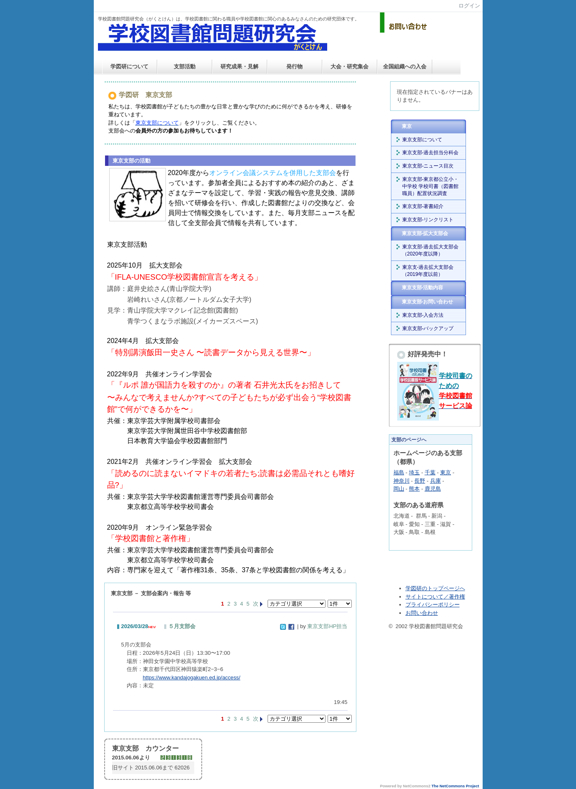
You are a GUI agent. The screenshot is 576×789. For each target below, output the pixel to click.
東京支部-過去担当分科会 (430, 152)
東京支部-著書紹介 (423, 206)
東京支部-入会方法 (423, 315)
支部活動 (184, 66)
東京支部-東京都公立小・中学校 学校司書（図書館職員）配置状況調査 (430, 186)
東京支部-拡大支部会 (425, 233)
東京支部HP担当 (327, 626)
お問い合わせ (422, 613)
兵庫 (435, 481)
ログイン (469, 6)
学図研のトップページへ (435, 588)
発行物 (294, 66)
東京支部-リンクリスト (428, 220)
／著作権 (454, 597)
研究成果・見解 (239, 66)
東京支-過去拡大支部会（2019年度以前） (428, 270)
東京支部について (422, 140)
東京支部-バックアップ (428, 328)
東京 (407, 126)
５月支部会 (181, 626)
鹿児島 (433, 489)
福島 (398, 472)
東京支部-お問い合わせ (427, 302)
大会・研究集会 (349, 66)
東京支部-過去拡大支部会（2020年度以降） (430, 250)
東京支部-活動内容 (422, 288)
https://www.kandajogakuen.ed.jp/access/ (191, 677)
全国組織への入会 (404, 66)
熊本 (414, 489)
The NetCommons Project (455, 786)
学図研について (129, 66)
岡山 (398, 489)
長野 (419, 481)
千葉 (430, 472)
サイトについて (424, 597)
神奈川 (401, 481)
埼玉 (414, 472)
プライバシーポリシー (433, 604)
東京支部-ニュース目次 (428, 166)
